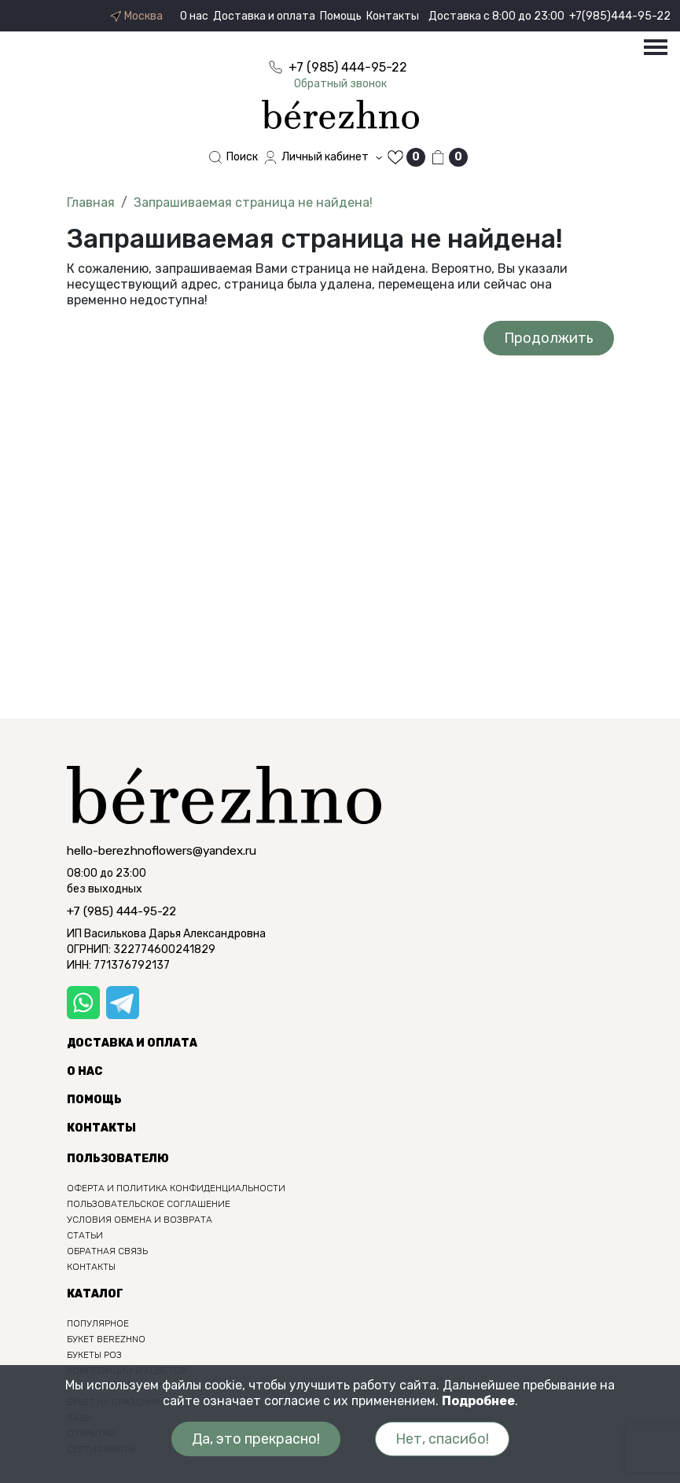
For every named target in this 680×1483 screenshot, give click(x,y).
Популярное (98, 1323)
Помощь (341, 16)
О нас (194, 16)
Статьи (85, 1235)
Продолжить (549, 338)
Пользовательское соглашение (148, 1203)
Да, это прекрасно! (256, 1439)
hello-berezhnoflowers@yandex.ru (161, 851)
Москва (136, 16)
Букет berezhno (106, 1339)
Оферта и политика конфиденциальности (176, 1188)
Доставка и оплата (264, 16)
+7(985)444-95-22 (620, 16)
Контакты (392, 16)
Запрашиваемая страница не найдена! (253, 202)
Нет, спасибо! (442, 1439)
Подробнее (478, 1400)
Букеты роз (94, 1354)
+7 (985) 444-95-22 (121, 911)
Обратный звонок (340, 83)
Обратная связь (107, 1251)
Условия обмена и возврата (139, 1219)
